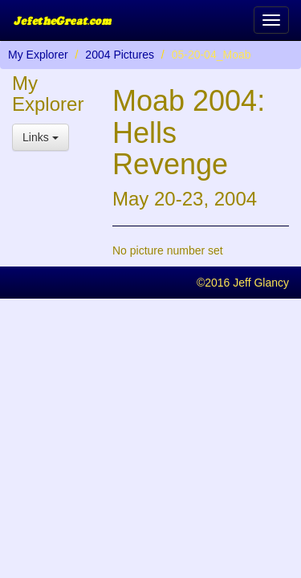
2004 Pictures (119, 54)
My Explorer (38, 54)
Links (40, 137)
